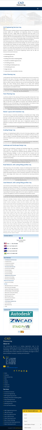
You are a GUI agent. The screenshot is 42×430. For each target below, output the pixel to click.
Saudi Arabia (10, 225)
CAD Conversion (8, 302)
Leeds (8, 213)
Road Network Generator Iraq (19, 177)
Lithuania (25, 213)
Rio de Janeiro (33, 222)
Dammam (5, 203)
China (16, 200)
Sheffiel (21, 225)
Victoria (12, 231)
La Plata (25, 212)
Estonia (32, 204)
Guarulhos (32, 207)
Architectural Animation (9, 263)
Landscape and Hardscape (14, 145)
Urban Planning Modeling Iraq (23, 91)
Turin (32, 228)
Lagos (28, 212)
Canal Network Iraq (29, 195)
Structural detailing (8, 271)
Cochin (37, 200)
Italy (4, 210)
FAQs (6, 306)
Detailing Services (8, 403)
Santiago (27, 223)
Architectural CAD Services (10, 259)
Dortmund (24, 203)
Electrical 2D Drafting (9, 282)
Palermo (37, 219)
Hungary (21, 209)
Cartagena (37, 199)
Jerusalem (14, 210)
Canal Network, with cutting (17, 182)
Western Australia (35, 231)
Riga (28, 222)
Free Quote (6, 386)
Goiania (8, 207)
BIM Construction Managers (10, 287)
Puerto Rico (9, 222)
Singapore (29, 225)
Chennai (9, 200)
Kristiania (12, 212)
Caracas (28, 199)
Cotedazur (27, 201)
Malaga (13, 215)
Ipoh (28, 209)
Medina (8, 216)
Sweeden (18, 226)
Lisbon (21, 213)
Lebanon (5, 213)
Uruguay (25, 229)
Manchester (25, 215)
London (37, 213)
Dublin (30, 203)
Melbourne (12, 216)
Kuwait (21, 212)
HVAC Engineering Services (10, 410)
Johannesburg (19, 210)
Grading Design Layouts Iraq (16, 141)
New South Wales (35, 218)
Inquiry (5, 381)
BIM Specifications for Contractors (11, 285)
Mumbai (4, 218)
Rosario (11, 223)
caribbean (32, 199)
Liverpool (29, 213)
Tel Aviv (37, 226)
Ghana (37, 206)
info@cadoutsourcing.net (12, 367)
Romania (5, 223)
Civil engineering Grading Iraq (27, 141)
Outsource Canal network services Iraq (31, 196)
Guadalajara (27, 207)
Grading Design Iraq (7, 141)
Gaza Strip (23, 206)
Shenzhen (25, 225)
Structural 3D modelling (9, 268)
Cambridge (10, 199)
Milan (25, 216)
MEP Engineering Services (9, 395)
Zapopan (13, 232)
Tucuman (25, 228)
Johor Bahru (24, 210)
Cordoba (18, 201)
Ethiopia (35, 204)
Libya (16, 213)
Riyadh (37, 222)
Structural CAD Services (10, 266)
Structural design (8, 270)
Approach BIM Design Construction (12, 289)
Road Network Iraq (28, 177)
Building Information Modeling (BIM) (12, 397)
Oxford (34, 219)
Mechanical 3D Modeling (10, 278)
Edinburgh (19, 204)
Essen (29, 204)
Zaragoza (17, 232)
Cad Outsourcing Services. (20, 428)
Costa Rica (22, 201)
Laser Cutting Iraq (12, 196)
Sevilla (14, 225)
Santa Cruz (23, 223)
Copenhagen (13, 201)
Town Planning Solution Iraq (29, 109)
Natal (24, 218)
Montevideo (32, 216)
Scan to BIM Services (8, 416)
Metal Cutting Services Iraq (20, 196)
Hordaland (17, 209)
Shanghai (17, 225)
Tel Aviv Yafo (5, 228)
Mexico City (21, 216)
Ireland (35, 209)
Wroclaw (9, 232)
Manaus (20, 215)
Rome (8, 223)
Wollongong (5, 232)
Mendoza (16, 216)
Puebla (4, 222)
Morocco (37, 216)
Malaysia (17, 215)
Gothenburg (18, 207)
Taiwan (30, 226)
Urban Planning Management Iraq (26, 90)
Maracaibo (30, 215)
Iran (30, 209)
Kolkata (4, 212)
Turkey (35, 228)
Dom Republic (19, 203)
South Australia (6, 226)
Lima (19, 213)
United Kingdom (15, 229)
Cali (7, 199)
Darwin (8, 203)
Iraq (32, 209)
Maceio (7, 215)
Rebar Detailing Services (9, 424)
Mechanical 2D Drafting (9, 277)
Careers (5, 382)
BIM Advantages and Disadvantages (12, 290)
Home (5, 373)
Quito (24, 222)
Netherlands (28, 218)
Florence (8, 206)
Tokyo (18, 228)
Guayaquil (5, 209)
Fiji (38, 204)
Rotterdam (15, 223)
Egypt (22, 204)
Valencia (37, 229)
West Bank (29, 231)
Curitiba (33, 201)
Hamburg (9, 209)
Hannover (13, 209)
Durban (7, 204)
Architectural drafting (9, 265)
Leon (14, 213)
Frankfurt (19, 206)
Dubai (27, 203)
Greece (22, 207)
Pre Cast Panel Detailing (9, 405)
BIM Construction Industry (10, 297)
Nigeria (13, 219)
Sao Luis (37, 223)
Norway (16, 219)
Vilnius (22, 231)
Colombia (9, 201)
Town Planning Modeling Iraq (18, 109)
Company (6, 375)
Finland (4, 206)
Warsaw (25, 231)
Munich (8, 218)
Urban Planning (9, 74)
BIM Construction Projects (10, 294)
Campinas (15, 199)
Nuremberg (25, 219)
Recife (26, 222)
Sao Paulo (5, 225)
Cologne (4, 201)
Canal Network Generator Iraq (20, 195)
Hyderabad (25, 209)
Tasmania (33, 226)
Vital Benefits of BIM (9, 299)
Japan (6, 210)
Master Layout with (13, 112)
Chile (13, 200)
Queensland (19, 222)
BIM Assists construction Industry (11, 292)
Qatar (16, 222)
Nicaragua (9, 219)
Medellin (4, 216)
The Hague (11, 228)
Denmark (14, 203)
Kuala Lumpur (17, 212)
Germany (34, 206)
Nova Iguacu (20, 219)
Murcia (11, 218)
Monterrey (28, 216)
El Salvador (26, 204)
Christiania (20, 200)
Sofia (32, 225)
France (15, 206)
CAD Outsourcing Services (10, 301)
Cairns (4, 199)
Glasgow (5, 207)
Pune (13, 222)
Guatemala (36, 207)
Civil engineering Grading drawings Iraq (23, 142)
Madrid (10, 215)
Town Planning (9, 94)
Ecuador (14, 204)
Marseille (34, 215)
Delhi (11, 203)
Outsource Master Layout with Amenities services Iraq (25, 126)
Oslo (31, 219)
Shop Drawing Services (9, 399)
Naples (21, 218)
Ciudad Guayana (25, 200)
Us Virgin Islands (31, 229)
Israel (38, 209)
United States (21, 229)
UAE (38, 228)
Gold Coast (13, 207)
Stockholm (14, 226)
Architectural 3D (8, 261)
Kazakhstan (33, 210)
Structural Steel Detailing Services (11, 422)
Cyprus (37, 201)
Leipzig (11, 213)
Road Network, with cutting (17, 164)
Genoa (30, 206)
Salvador (19, 223)
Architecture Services (8, 391)
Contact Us (6, 384)
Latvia (37, 212)
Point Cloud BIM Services (9, 414)
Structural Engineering (9, 393)
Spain (10, 226)
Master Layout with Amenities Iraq (10, 126)
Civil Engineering (12, 27)
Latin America (33, 212)
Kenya (37, 210)
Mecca (37, 215)
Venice (9, 231)
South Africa (36, 225)
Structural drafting (8, 273)
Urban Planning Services (9, 418)
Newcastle (5, 219)
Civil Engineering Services (9, 401)
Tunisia (29, 228)
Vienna (15, 231)
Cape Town (24, 199)
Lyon (4, 215)
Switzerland (22, 226)
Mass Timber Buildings (9, 420)
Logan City (33, 213)
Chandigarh (5, 200)
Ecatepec (11, 204)
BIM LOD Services (8, 412)
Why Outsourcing (8, 304)
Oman (29, 219)
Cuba (31, 201)
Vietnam (18, 231)
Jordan (29, 210)
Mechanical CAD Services (10, 275)
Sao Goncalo (32, 223)
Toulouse (21, 228)
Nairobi (18, 218)
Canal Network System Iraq (9, 195)
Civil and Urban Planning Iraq (15, 90)
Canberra (19, 199)
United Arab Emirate (7, 229)
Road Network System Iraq (9, 177)
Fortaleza (12, 206)
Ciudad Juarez (32, 200)
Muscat (15, 218)
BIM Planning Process (9, 296)
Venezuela (5, 231)
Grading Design (9, 130)
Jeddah (9, 210)
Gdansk (27, 206)
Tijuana (15, 228)
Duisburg (33, 203)
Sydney (26, 226)
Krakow (8, 212)
